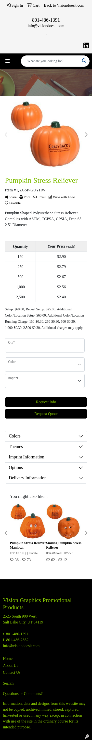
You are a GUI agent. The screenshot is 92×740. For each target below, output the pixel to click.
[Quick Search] (50, 61)
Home (8, 658)
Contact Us (12, 672)
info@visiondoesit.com (46, 26)
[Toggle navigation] (7, 61)
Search (8, 683)
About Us (10, 665)
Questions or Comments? (23, 693)
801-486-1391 (46, 20)
